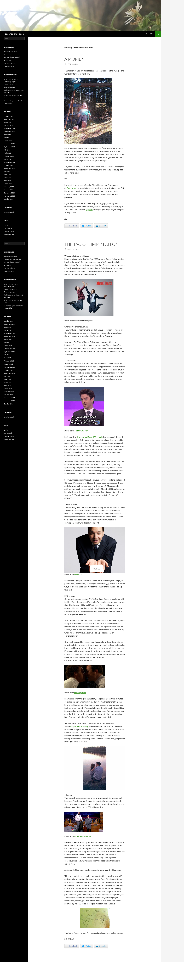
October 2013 (8, 199)
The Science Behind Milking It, (90, 437)
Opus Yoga (71, 188)
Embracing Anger (9, 82)
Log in (6, 225)
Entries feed (8, 228)
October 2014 (8, 165)
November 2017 (9, 128)
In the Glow (8, 60)
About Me (149, 34)
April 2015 (7, 153)
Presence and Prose (14, 33)
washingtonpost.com (82, 836)
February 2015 (9, 156)
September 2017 (9, 131)
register (89, 209)
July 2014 (7, 171)
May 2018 (7, 122)
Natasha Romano (9, 85)
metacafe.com (80, 692)
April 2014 (7, 181)
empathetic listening (79, 726)
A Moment (75, 59)
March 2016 (8, 141)
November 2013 (9, 196)
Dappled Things (9, 66)
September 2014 (9, 168)
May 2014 (7, 178)
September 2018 (9, 119)
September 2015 (9, 147)
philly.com (78, 574)
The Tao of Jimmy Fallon (91, 244)
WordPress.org (9, 234)
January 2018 (8, 125)
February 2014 (9, 187)
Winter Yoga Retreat (10, 52)
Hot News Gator (81, 430)
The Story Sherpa (9, 63)
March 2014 (8, 184)
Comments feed (9, 231)
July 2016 (7, 138)
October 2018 (8, 116)
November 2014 (9, 162)
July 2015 (7, 150)
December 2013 (9, 193)
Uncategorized (9, 212)
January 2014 (8, 190)
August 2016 (8, 135)
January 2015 (8, 159)
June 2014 (7, 174)
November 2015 (9, 144)
